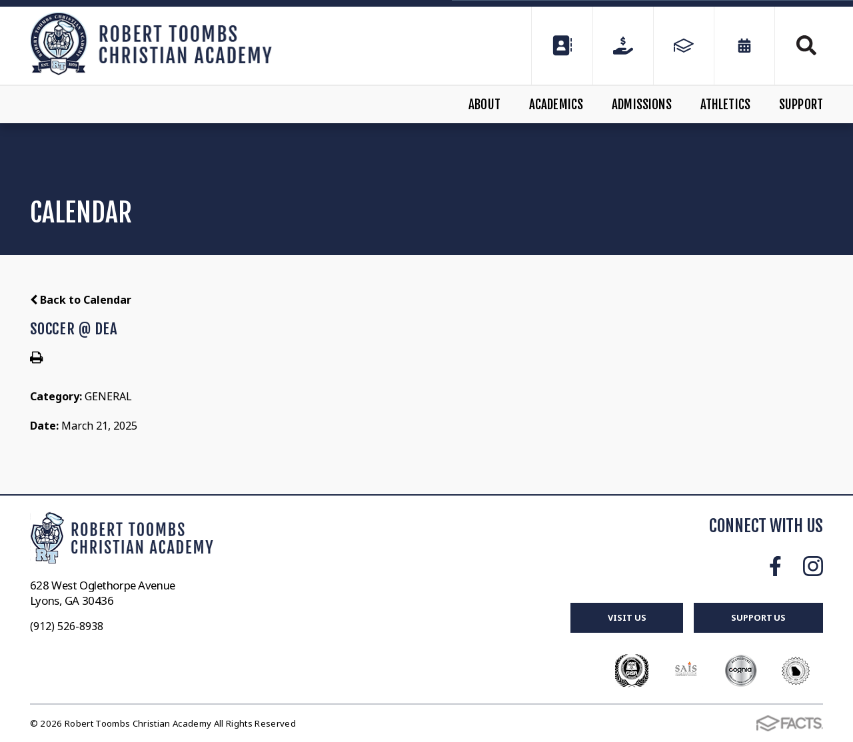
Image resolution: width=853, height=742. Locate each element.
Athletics (725, 105)
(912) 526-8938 (66, 626)
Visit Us (627, 617)
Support (801, 105)
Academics (556, 105)
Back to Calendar (80, 299)
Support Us (758, 617)
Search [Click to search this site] (806, 45)
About (484, 105)
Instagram (813, 566)
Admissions (642, 105)
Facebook (775, 566)
